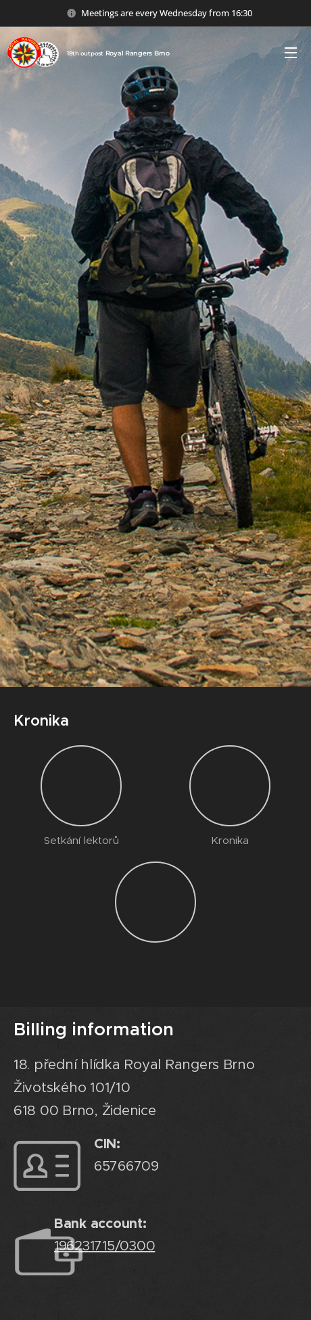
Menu (291, 52)
